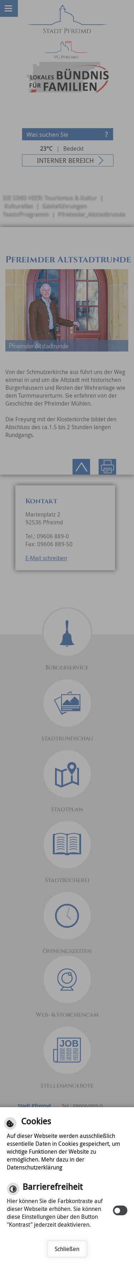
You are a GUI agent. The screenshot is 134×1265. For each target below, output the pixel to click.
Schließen (67, 1249)
